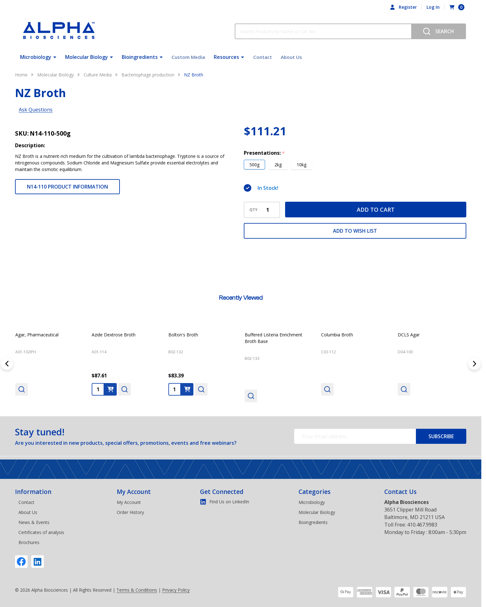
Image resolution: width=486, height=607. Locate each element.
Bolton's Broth (183, 335)
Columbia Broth (337, 335)
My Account (134, 492)
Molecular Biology (86, 56)
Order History (130, 512)
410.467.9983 (422, 524)
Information (33, 492)
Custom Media (188, 56)
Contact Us (400, 492)
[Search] (438, 31)
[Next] (474, 363)
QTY (253, 210)
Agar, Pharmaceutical (37, 335)
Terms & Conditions (136, 590)
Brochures (28, 542)
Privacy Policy (176, 590)
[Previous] (7, 363)
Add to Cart (376, 209)
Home (21, 75)
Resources (225, 56)
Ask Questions (36, 109)
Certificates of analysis (41, 532)
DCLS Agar (409, 335)
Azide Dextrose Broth (114, 335)
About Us (289, 56)
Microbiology (35, 56)
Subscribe (441, 436)
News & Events (33, 522)
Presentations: (264, 153)
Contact (261, 56)
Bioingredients (140, 56)
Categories (314, 492)
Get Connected (221, 492)
